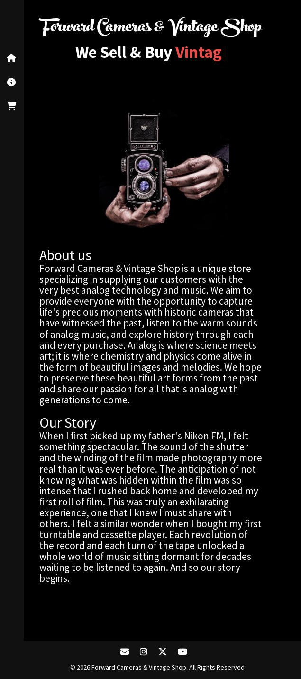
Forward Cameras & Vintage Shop (151, 28)
